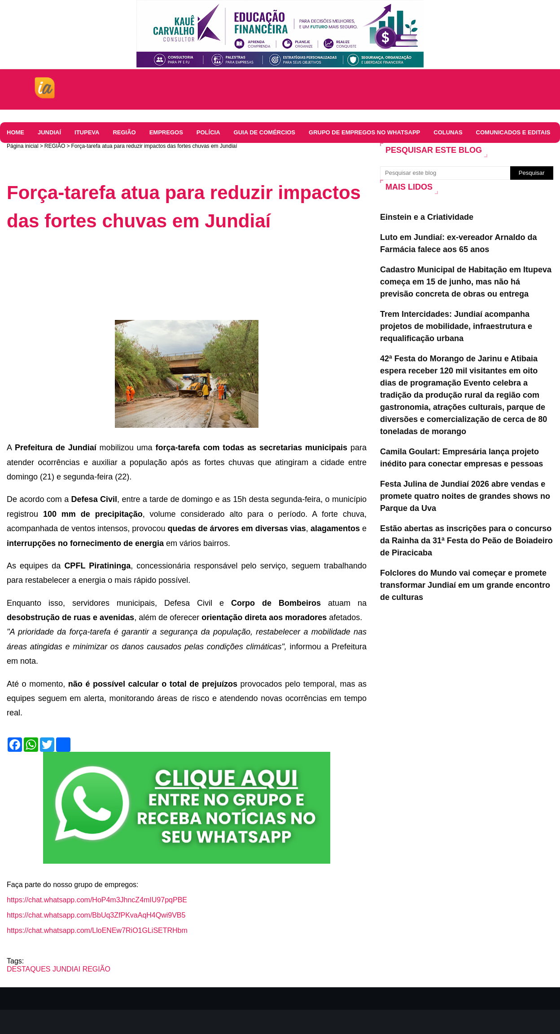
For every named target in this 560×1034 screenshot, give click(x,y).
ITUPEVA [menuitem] (86, 132)
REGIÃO (55, 146)
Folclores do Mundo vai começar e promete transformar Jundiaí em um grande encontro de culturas (465, 585)
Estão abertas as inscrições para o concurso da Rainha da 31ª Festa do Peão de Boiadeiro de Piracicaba (466, 540)
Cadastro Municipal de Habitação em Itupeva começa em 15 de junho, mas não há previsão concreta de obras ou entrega (465, 281)
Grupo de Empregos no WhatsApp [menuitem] (364, 132)
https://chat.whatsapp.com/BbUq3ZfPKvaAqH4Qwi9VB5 (96, 915)
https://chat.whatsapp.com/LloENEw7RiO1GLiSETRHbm (97, 930)
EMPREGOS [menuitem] (166, 132)
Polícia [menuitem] (208, 132)
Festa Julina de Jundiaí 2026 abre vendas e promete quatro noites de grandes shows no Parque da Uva (465, 496)
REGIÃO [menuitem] (124, 132)
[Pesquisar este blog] (445, 173)
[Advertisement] (170, 264)
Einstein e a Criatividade (426, 217)
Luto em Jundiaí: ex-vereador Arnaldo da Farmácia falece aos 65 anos (458, 243)
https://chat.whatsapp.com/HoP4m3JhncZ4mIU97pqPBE (97, 900)
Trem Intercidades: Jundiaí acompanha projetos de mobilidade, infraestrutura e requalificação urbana (456, 326)
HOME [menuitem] (15, 132)
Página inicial (23, 146)
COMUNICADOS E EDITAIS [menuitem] (513, 132)
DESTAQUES (29, 969)
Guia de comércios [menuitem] (264, 132)
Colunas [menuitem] (447, 132)
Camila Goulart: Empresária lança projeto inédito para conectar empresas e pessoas (461, 457)
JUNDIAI (66, 969)
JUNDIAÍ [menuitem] (49, 132)
